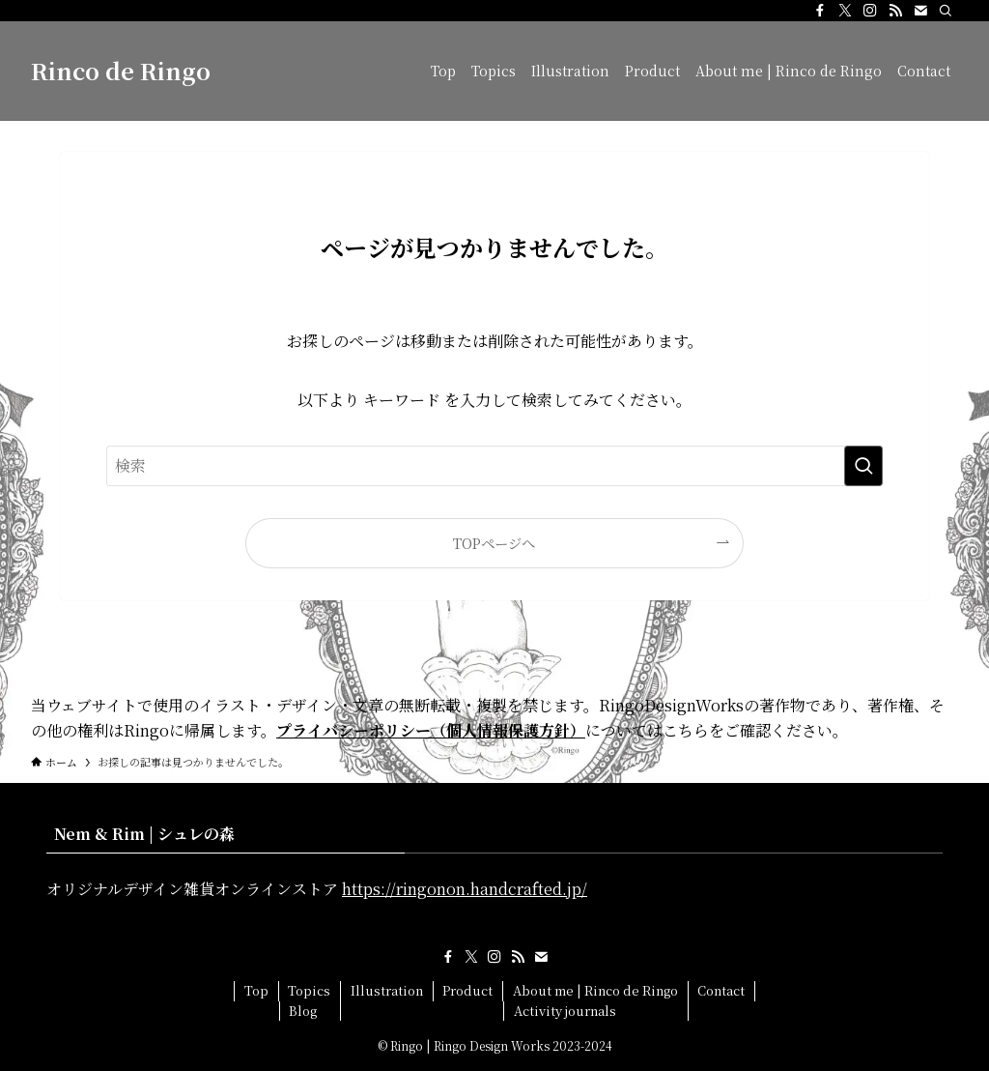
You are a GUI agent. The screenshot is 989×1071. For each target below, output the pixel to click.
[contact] (920, 10)
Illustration (387, 990)
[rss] (895, 10)
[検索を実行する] (863, 466)
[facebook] (820, 10)
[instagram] (870, 10)
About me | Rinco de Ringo (595, 990)
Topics (309, 990)
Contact (721, 990)
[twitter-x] (845, 10)
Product (467, 990)
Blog (303, 1010)
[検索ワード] (494, 466)
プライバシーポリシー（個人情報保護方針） (430, 730)
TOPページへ (494, 543)
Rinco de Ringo (121, 70)
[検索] (945, 10)
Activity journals (565, 1010)
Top (256, 990)
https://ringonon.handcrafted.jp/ (464, 889)
